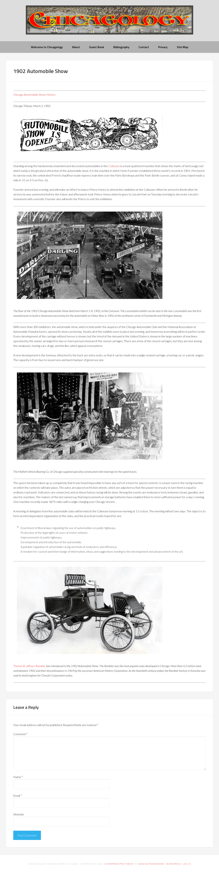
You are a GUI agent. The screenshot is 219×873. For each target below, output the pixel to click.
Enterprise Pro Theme (119, 863)
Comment (20, 734)
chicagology (109, 22)
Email (17, 795)
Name (18, 777)
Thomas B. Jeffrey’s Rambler (29, 666)
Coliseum (114, 166)
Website (18, 814)
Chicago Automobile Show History (34, 94)
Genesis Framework (151, 863)
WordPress (173, 863)
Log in (187, 863)
